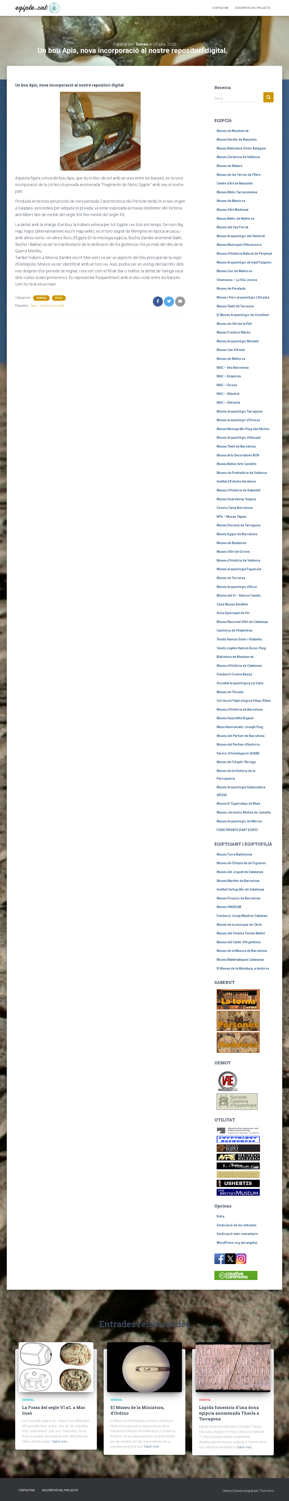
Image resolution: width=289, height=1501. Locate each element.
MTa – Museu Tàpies (232, 516)
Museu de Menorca (231, 201)
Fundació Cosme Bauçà (234, 674)
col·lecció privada (51, 305)
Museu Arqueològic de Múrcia (239, 821)
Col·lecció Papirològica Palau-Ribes (244, 700)
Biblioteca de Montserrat (235, 657)
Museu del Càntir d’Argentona (238, 942)
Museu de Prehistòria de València (242, 473)
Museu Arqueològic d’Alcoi (237, 587)
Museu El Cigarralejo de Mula (238, 803)
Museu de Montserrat (232, 131)
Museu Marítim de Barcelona (238, 881)
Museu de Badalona (231, 543)
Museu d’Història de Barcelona (240, 709)
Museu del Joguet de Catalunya (240, 872)
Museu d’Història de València (238, 560)
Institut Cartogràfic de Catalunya (240, 889)
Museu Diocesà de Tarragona (238, 525)
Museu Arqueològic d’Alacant (238, 437)
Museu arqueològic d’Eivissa (238, 420)
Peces (59, 298)
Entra (220, 1216)
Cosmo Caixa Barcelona (234, 508)
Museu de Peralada (231, 288)
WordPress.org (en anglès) (237, 1243)
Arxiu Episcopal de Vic (233, 613)
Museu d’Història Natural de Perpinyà (244, 253)
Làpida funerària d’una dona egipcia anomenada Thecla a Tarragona (229, 1413)
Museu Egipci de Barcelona (237, 534)
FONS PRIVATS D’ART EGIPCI (237, 830)
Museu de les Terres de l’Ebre (238, 175)
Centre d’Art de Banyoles (235, 183)
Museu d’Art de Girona (233, 551)
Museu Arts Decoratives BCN (238, 455)
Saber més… (60, 1441)
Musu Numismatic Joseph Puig (240, 727)
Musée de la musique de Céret (239, 924)
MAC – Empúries (229, 376)
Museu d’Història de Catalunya (239, 665)
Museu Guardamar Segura (236, 499)
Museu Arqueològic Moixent (238, 341)
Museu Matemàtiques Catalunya (240, 959)
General (41, 298)
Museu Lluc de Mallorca (234, 271)
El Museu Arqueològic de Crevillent (243, 315)
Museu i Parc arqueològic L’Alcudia (243, 297)
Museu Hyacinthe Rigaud (235, 718)
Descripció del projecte (252, 8)
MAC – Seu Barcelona (233, 367)
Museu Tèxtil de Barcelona (236, 446)
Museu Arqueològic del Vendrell (241, 236)
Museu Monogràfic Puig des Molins (243, 429)
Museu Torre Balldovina (234, 854)
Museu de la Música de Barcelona (242, 951)
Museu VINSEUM (229, 907)
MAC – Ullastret (228, 394)
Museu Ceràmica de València (238, 157)
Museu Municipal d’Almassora (239, 244)
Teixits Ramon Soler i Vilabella (239, 639)
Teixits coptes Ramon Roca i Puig (241, 648)
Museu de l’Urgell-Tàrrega (236, 762)
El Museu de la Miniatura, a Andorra (243, 968)
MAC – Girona (227, 385)
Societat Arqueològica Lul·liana (240, 683)
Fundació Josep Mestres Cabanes (242, 916)
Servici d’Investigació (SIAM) (238, 753)
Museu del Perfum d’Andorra (238, 744)
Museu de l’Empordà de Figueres (241, 863)
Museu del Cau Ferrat (232, 227)
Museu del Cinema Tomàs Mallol (241, 933)
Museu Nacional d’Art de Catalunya (242, 622)
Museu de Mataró (229, 166)
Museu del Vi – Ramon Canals (239, 595)
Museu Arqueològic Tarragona (239, 411)
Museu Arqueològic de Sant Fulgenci (244, 262)
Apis (34, 305)
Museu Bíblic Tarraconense (237, 192)
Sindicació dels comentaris (237, 1234)
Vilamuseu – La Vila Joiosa (237, 280)
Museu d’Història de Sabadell (238, 490)
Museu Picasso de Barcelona (238, 898)
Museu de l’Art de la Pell (234, 324)
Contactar (220, 8)
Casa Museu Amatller (232, 604)
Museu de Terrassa (231, 578)
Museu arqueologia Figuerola (239, 569)
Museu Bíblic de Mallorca (235, 218)
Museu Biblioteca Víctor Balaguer (241, 148)
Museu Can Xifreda (231, 350)
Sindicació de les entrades (237, 1225)
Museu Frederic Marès (233, 332)
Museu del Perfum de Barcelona (241, 736)
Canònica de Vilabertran (234, 630)
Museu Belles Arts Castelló (236, 464)
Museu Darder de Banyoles (237, 139)
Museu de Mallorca (231, 359)
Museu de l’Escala (230, 692)
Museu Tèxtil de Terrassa (235, 306)
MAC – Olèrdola (228, 402)
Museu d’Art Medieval (232, 210)
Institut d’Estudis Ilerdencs (236, 481)
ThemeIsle (266, 1491)
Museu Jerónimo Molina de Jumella (244, 812)
